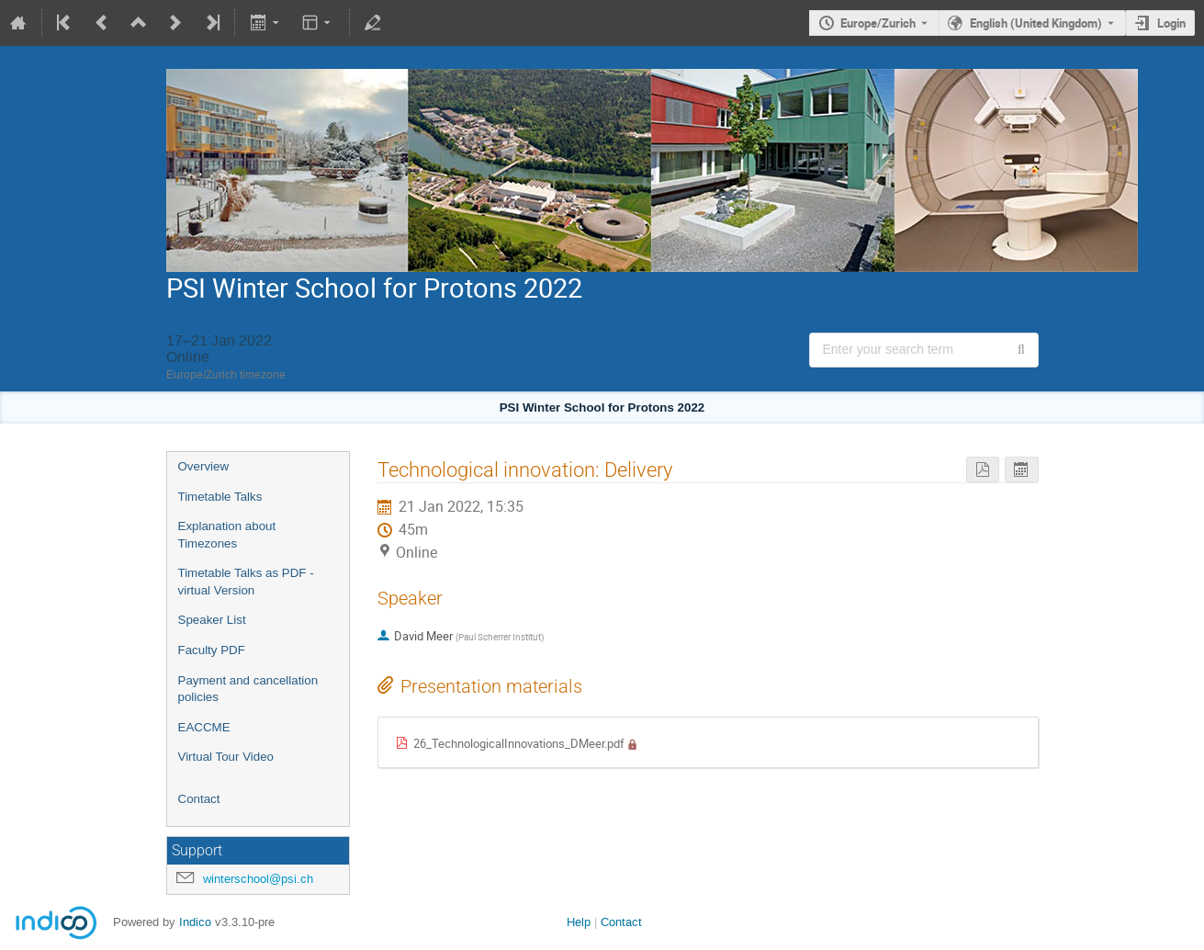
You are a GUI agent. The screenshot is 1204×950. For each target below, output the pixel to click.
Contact (199, 799)
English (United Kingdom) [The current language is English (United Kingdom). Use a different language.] (1036, 23)
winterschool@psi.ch (258, 879)
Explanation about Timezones (227, 534)
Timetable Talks (220, 496)
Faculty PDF (211, 650)
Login (1171, 23)
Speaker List (212, 620)
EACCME (204, 727)
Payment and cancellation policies (248, 689)
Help (579, 922)
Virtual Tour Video (226, 756)
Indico (195, 922)
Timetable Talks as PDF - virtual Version (246, 581)
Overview (204, 466)
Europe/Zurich (878, 23)
